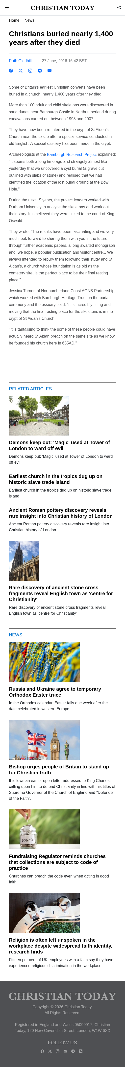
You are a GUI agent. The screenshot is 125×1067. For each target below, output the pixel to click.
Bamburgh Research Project (72, 154)
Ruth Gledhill (20, 61)
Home (14, 20)
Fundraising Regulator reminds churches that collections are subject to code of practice (57, 862)
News (29, 20)
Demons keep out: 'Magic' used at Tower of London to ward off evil (59, 445)
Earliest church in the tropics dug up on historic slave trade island (55, 479)
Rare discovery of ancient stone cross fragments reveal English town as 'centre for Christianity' (61, 593)
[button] (7, 8)
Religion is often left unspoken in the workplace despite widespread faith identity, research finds (60, 945)
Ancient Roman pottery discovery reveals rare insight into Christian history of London (61, 513)
